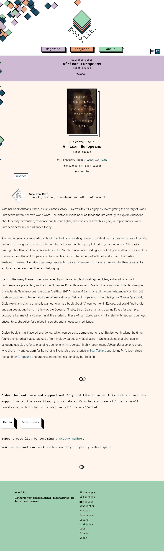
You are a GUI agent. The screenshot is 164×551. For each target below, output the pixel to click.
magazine (53, 49)
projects (82, 49)
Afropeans (24, 357)
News (82, 528)
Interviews (87, 515)
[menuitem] (153, 51)
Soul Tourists (98, 350)
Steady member (71, 438)
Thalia (7, 422)
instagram (89, 492)
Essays (84, 520)
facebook (89, 497)
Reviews (80, 74)
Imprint (84, 533)
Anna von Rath (97, 160)
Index (83, 538)
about (110, 49)
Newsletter (87, 506)
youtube (88, 501)
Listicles (86, 524)
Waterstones (31, 422)
